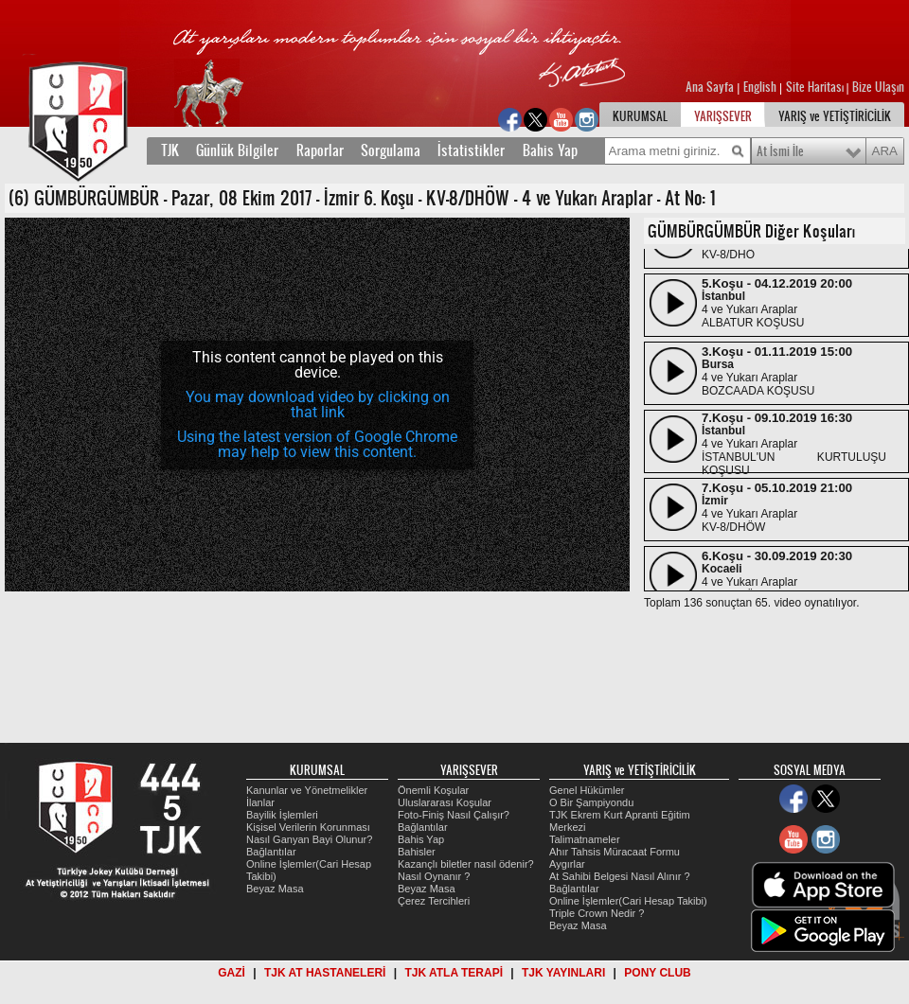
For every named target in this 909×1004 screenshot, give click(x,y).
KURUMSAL (640, 116)
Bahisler (417, 851)
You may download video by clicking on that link (318, 404)
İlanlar (260, 802)
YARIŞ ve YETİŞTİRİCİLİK (834, 116)
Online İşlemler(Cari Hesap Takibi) (628, 901)
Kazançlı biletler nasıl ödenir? (466, 864)
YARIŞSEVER (723, 116)
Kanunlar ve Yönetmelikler (306, 790)
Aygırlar (567, 864)
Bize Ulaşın (878, 87)
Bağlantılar (271, 851)
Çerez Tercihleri (434, 901)
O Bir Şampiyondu (591, 802)
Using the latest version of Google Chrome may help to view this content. (317, 444)
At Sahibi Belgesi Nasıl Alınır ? (619, 876)
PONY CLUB (657, 972)
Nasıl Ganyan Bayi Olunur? (309, 839)
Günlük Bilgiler (237, 150)
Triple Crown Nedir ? (596, 913)
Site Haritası (816, 87)
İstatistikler (471, 150)
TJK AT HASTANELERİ (324, 972)
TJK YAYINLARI (563, 972)
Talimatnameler (584, 839)
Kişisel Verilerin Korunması (308, 827)
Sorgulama (390, 150)
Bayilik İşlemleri (282, 814)
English (759, 87)
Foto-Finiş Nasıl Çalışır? (453, 814)
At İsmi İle (780, 151)
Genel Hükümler (586, 790)
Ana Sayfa (711, 87)
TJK (170, 150)
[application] (317, 404)
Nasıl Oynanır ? (434, 876)
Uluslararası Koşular (444, 802)
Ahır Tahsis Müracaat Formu (614, 851)
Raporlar (320, 150)
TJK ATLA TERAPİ (453, 972)
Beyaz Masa (275, 888)
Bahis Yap (550, 150)
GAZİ (231, 972)
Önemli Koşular (433, 790)
